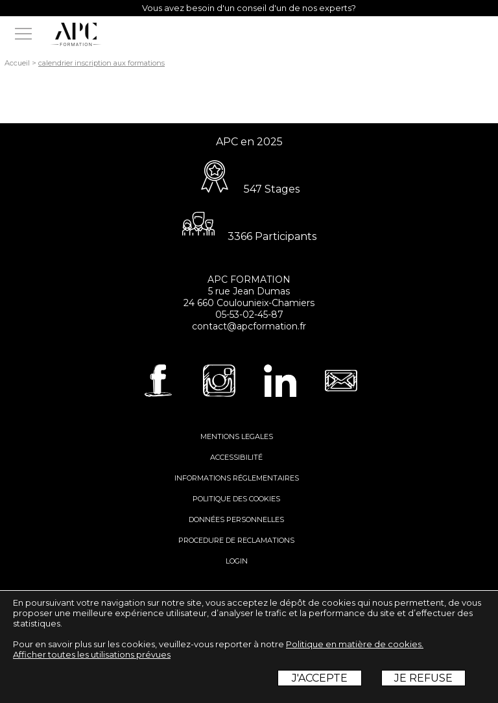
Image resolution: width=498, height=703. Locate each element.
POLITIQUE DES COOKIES (236, 498)
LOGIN (237, 561)
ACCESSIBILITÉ (236, 457)
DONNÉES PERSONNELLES (236, 519)
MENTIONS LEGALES (236, 436)
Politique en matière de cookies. (354, 644)
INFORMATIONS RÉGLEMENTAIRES (236, 478)
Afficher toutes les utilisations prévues (92, 654)
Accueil (17, 62)
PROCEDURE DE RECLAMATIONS (236, 540)
